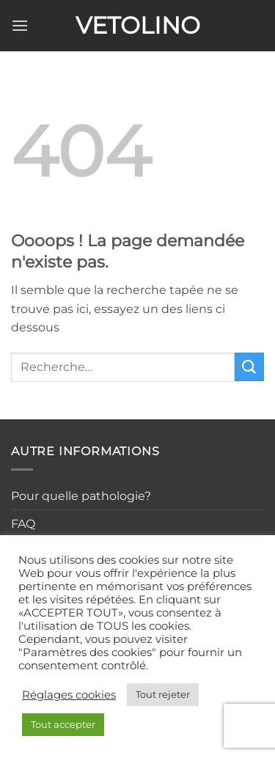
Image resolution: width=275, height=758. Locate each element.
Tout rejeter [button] (163, 694)
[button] (20, 25)
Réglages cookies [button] (69, 695)
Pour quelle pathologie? (81, 496)
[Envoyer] (249, 367)
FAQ (23, 524)
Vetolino (138, 25)
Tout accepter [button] (63, 724)
